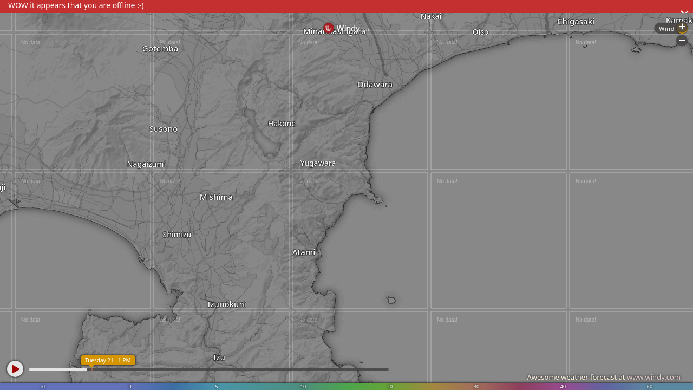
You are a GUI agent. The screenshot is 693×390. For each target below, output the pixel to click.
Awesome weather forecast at (604, 377)
